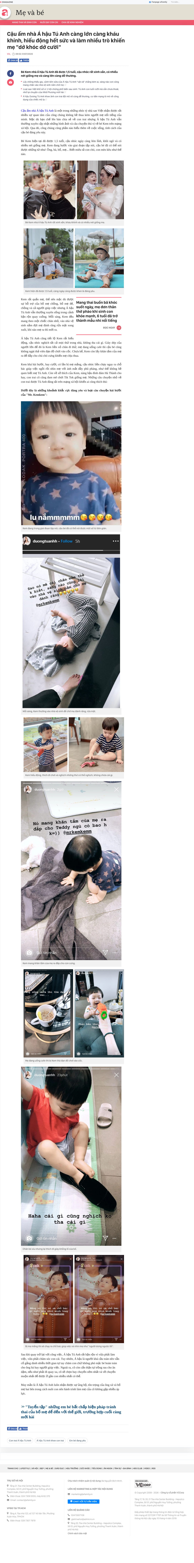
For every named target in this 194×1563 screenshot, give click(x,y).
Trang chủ (12, 1468)
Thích (24, 60)
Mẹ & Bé (49, 1468)
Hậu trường (72, 1468)
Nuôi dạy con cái (49, 22)
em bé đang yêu (77, 1440)
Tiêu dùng (97, 1468)
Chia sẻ (13, 60)
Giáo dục (59, 1468)
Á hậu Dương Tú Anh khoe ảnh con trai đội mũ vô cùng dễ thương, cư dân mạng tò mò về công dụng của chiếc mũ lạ (71, 98)
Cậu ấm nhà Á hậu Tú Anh (37, 110)
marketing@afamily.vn (82, 1494)
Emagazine (6, 2)
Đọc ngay (109, 327)
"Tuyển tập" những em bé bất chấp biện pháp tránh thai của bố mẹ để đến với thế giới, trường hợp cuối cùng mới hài (71, 1412)
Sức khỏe (85, 1468)
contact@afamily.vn (26, 1500)
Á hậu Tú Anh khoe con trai (50, 1440)
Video (147, 1468)
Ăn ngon (108, 1468)
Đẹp (42, 1468)
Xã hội (35, 1468)
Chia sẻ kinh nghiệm (72, 22)
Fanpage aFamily (158, 2)
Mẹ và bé (30, 13)
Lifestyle (25, 1468)
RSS (153, 1468)
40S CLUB (137, 1468)
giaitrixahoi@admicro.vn (83, 1519)
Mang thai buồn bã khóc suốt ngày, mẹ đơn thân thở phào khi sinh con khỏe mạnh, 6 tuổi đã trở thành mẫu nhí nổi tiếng (97, 311)
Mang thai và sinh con (24, 22)
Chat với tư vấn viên (83, 1501)
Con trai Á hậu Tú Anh (20, 1440)
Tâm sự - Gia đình (122, 1468)
